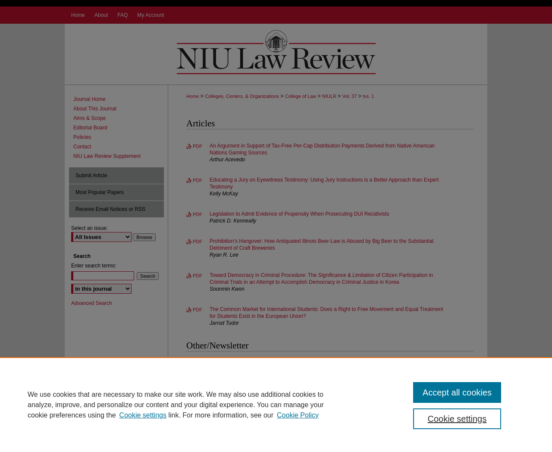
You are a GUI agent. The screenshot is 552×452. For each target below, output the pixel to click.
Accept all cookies (457, 392)
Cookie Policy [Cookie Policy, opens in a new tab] (298, 415)
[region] (276, 404)
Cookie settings (142, 415)
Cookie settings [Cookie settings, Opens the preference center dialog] (457, 419)
